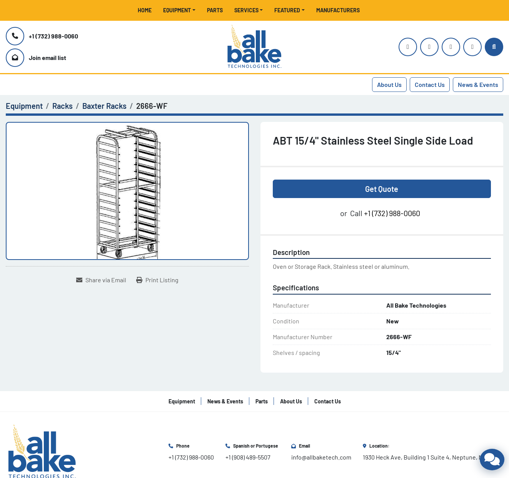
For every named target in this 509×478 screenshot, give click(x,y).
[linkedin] (472, 47)
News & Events (478, 84)
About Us (389, 84)
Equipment (177, 10)
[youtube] (429, 47)
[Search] (494, 47)
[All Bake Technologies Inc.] (42, 451)
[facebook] (451, 47)
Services (246, 10)
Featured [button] (287, 10)
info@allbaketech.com (321, 457)
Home (145, 10)
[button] (179, 10)
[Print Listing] (157, 280)
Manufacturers (338, 10)
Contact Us (430, 84)
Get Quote (381, 188)
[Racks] (62, 105)
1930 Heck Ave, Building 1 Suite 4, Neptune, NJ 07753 (433, 457)
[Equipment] (24, 105)
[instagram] (408, 47)
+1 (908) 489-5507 (247, 457)
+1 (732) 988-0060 (53, 36)
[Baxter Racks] (104, 105)
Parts (215, 10)
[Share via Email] (101, 280)
